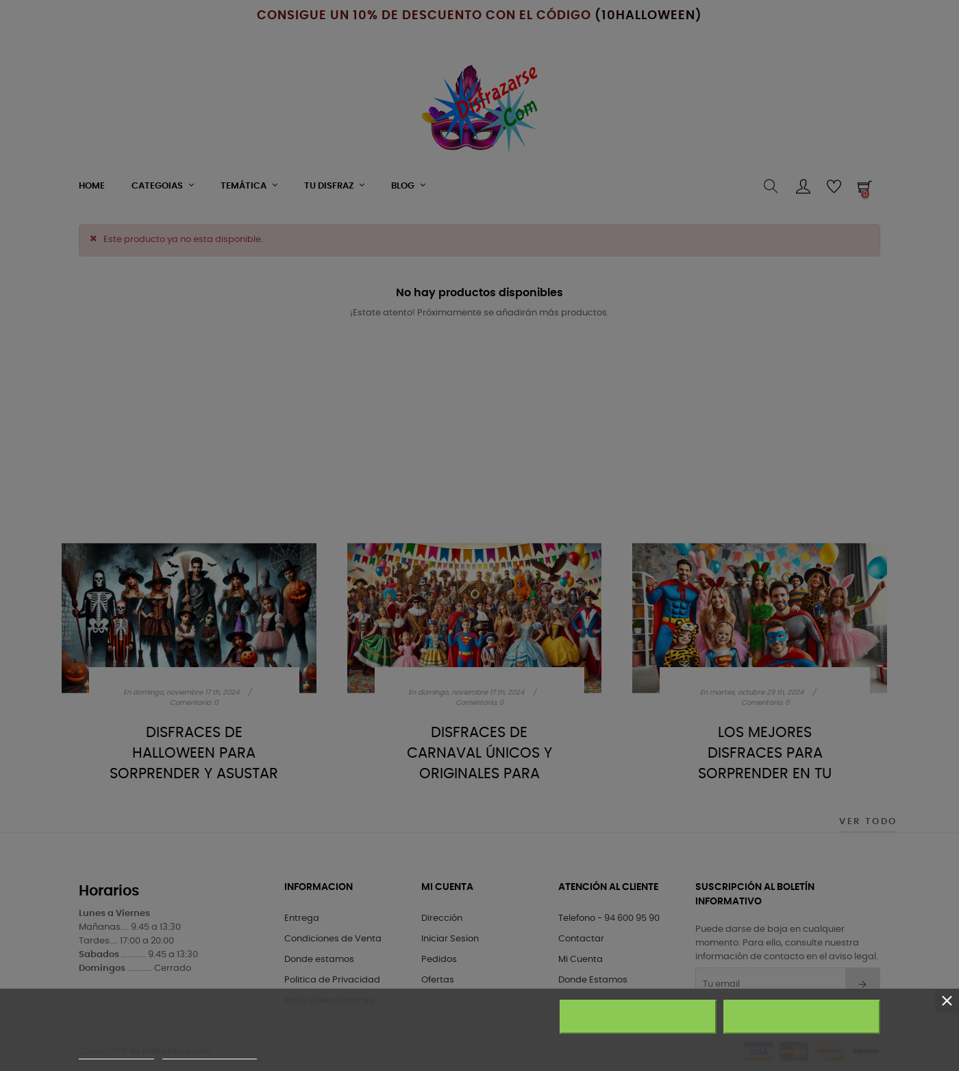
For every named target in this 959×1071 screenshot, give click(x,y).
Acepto (802, 1017)
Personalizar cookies (209, 1053)
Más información (116, 1053)
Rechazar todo (638, 1017)
